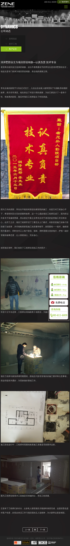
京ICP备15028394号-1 (55, 538)
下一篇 (42, 530)
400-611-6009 (50, 2)
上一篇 (27, 530)
